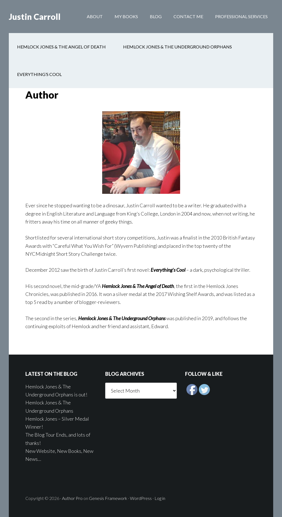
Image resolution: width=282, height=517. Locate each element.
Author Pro (72, 498)
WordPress (141, 498)
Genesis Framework (108, 498)
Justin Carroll (35, 16)
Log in (159, 498)
